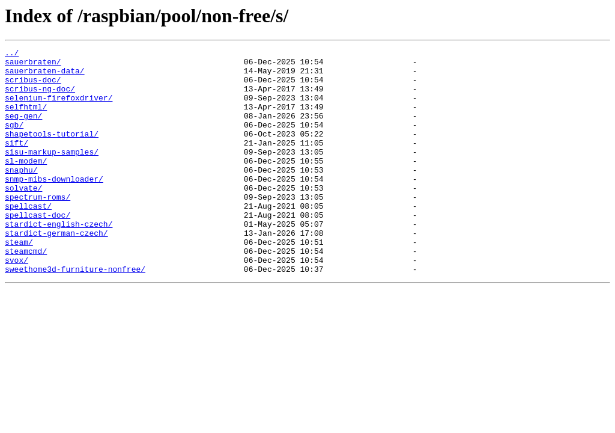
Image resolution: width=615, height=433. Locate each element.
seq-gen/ (23, 129)
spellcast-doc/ (37, 249)
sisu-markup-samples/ (51, 173)
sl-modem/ (26, 184)
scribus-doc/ (33, 86)
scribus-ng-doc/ (40, 97)
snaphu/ (21, 194)
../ (12, 54)
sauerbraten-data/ (45, 75)
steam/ (19, 281)
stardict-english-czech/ (58, 259)
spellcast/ (28, 238)
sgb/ (14, 140)
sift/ (16, 162)
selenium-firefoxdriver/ (58, 108)
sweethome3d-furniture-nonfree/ (75, 314)
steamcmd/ (26, 292)
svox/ (16, 303)
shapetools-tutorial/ (51, 151)
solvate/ (23, 216)
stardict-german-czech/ (56, 270)
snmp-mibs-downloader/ (54, 205)
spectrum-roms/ (37, 227)
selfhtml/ (26, 119)
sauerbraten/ (33, 65)
